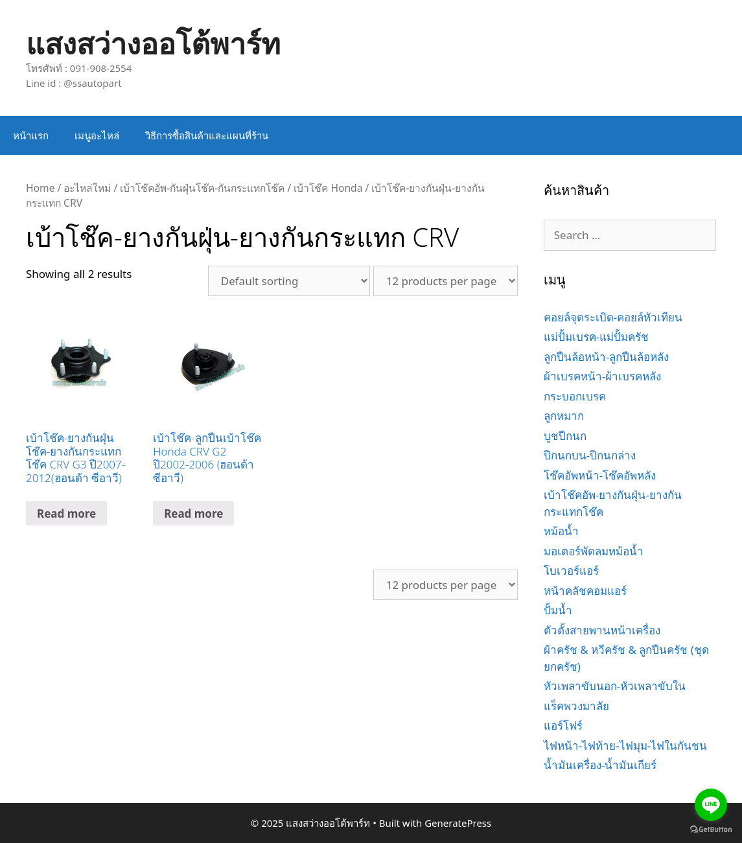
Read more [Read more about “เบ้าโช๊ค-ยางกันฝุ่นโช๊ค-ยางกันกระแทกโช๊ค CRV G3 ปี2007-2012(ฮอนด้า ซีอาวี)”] (66, 513)
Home (40, 188)
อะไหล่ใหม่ (87, 188)
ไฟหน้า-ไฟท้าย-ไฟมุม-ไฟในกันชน (625, 745)
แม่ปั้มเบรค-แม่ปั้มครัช (596, 336)
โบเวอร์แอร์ (571, 570)
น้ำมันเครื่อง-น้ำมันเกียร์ (600, 764)
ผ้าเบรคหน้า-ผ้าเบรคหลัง (602, 376)
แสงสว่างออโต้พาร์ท (153, 43)
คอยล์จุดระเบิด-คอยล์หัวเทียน (613, 317)
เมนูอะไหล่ (97, 135)
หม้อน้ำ (561, 531)
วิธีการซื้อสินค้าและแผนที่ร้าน (206, 135)
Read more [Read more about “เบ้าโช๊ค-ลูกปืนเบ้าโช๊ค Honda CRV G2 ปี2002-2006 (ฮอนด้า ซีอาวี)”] (193, 513)
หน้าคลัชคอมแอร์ (585, 590)
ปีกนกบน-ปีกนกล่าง (590, 455)
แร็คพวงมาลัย (576, 706)
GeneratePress (457, 822)
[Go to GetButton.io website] (711, 830)
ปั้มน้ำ (558, 610)
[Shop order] (289, 281)
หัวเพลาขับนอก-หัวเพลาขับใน (615, 685)
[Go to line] (711, 805)
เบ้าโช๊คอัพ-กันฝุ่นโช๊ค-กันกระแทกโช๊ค (202, 188)
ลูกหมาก (564, 415)
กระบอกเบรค (575, 396)
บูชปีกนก (565, 435)
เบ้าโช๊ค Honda (328, 188)
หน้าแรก (31, 135)
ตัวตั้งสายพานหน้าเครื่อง (602, 630)
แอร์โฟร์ (563, 725)
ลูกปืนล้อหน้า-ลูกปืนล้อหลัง (606, 356)
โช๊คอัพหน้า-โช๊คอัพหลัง (600, 475)
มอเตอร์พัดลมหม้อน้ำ (593, 551)
